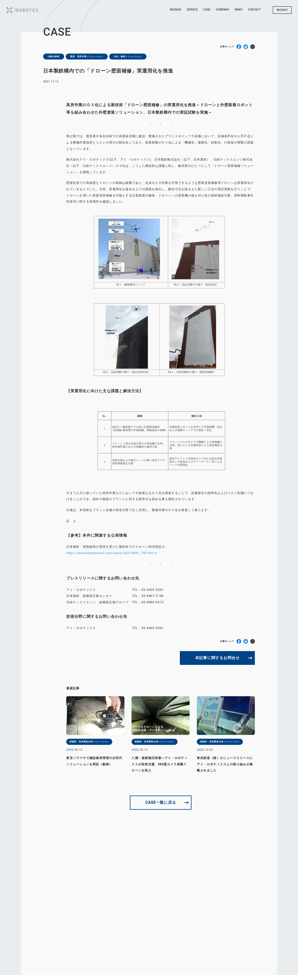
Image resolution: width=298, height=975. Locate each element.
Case (206, 9)
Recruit (282, 10)
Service (192, 9)
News (238, 9)
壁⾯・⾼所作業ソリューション (86, 56)
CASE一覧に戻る (160, 802)
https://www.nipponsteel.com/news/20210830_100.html (110, 553)
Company (222, 9)
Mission (175, 9)
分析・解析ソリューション (128, 56)
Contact (254, 9)
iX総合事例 (53, 56)
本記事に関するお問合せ (217, 658)
